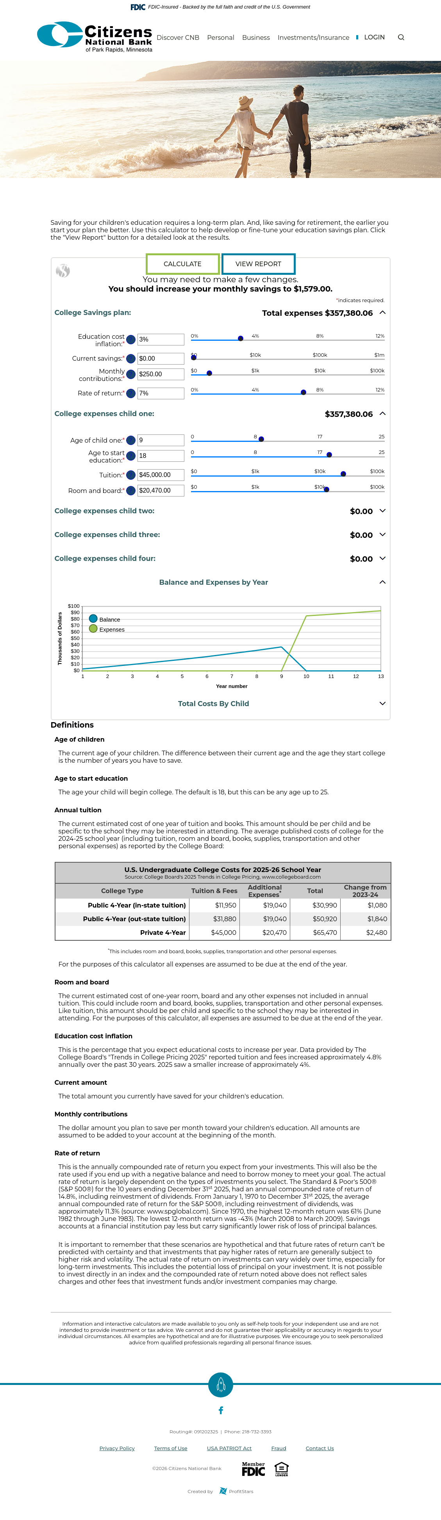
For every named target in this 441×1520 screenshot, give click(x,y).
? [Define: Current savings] (130, 358)
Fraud (278, 1448)
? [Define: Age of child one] (130, 440)
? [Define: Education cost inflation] (130, 339)
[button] (401, 37)
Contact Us (320, 1448)
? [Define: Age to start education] (130, 455)
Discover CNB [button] (178, 37)
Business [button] (256, 37)
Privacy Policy (117, 1448)
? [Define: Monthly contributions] (130, 374)
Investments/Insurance (314, 38)
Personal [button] (220, 37)
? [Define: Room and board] (130, 490)
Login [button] (374, 37)
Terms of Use (170, 1448)
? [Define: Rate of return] (130, 393)
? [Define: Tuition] (130, 475)
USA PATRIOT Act (229, 1448)
